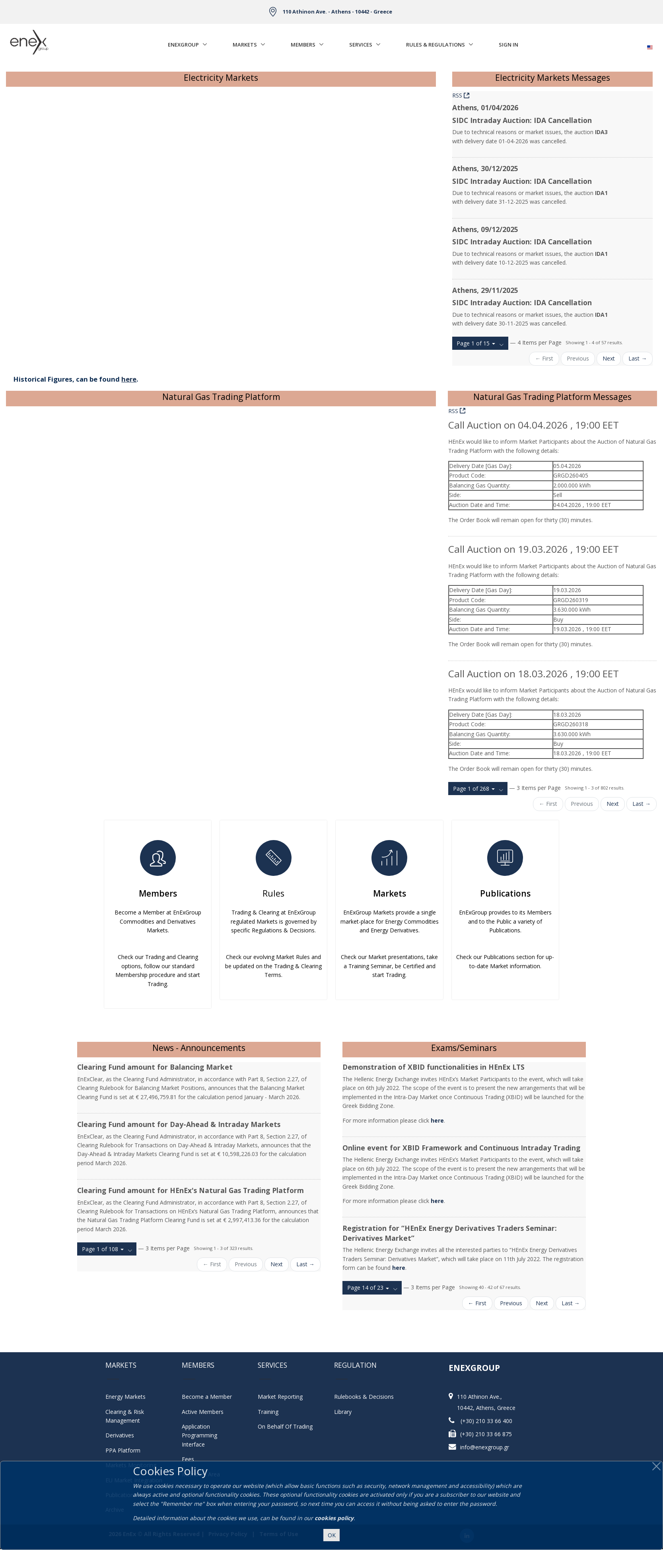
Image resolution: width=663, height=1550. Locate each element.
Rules (273, 893)
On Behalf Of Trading (285, 1426)
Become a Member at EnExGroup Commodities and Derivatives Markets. (158, 921)
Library (343, 1411)
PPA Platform (122, 1450)
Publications (505, 893)
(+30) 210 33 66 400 (486, 1421)
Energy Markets (125, 1396)
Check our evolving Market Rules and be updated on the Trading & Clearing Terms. (273, 966)
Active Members (203, 1411)
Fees (188, 1459)
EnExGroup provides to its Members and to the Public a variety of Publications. (505, 921)
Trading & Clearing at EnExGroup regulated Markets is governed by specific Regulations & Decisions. (274, 921)
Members (303, 44)
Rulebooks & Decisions (364, 1396)
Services (360, 44)
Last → (637, 358)
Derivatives (119, 1435)
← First (544, 358)
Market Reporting (280, 1396)
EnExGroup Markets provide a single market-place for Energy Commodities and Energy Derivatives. (389, 921)
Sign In (508, 44)
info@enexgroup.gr (484, 1447)
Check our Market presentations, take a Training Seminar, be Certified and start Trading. (389, 966)
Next (609, 358)
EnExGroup (183, 44)
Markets (245, 44)
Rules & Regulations (435, 44)
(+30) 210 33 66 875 (486, 1434)
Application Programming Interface (203, 1435)
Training (268, 1411)
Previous (578, 358)
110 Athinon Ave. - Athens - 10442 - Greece (337, 11)
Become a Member (207, 1396)
